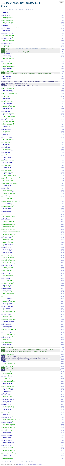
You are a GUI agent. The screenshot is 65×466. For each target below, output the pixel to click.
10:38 (62, 223)
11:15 (62, 239)
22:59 (62, 452)
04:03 (62, 159)
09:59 (62, 213)
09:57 (62, 211)
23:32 (62, 455)
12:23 (62, 262)
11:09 (62, 236)
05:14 (62, 173)
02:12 (62, 114)
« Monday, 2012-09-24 (7, 9)
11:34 (62, 242)
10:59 (62, 232)
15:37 (62, 311)
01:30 (62, 75)
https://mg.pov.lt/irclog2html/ (36, 464)
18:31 (62, 378)
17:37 (62, 342)
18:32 (62, 381)
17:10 (62, 332)
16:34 (62, 326)
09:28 (62, 200)
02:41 (62, 129)
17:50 (62, 345)
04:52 (62, 168)
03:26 (62, 152)
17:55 (62, 349)
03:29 (62, 155)
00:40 (62, 37)
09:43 (62, 206)
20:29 (62, 414)
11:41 (62, 245)
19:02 (62, 394)
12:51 (62, 267)
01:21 (62, 73)
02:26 (62, 123)
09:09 (62, 195)
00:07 (62, 20)
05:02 (62, 172)
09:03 (62, 191)
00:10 (62, 28)
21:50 (62, 435)
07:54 (62, 178)
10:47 (62, 224)
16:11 (62, 319)
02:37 (62, 127)
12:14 (62, 260)
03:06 (62, 141)
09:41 (62, 205)
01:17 (62, 63)
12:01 (62, 250)
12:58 (62, 268)
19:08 (62, 398)
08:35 (62, 190)
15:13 (62, 304)
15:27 (62, 308)
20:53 (62, 421)
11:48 (62, 247)
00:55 (62, 43)
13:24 (62, 272)
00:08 (62, 22)
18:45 (62, 388)
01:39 (62, 85)
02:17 (62, 119)
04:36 (62, 165)
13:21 (62, 270)
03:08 (62, 142)
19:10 (62, 399)
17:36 (62, 341)
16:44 (62, 327)
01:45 (62, 96)
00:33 (62, 35)
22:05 (62, 439)
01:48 (62, 101)
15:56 (62, 316)
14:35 (62, 291)
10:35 (62, 221)
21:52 (62, 437)
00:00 (62, 12)
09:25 (62, 198)
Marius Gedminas (21, 464)
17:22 (62, 336)
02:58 (62, 136)
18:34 (62, 383)
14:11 (62, 282)
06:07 (62, 177)
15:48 (62, 314)
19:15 (62, 402)
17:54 (62, 347)
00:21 (62, 30)
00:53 (62, 41)
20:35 (62, 419)
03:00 (62, 137)
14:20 (62, 288)
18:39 (62, 384)
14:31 (62, 290)
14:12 (62, 285)
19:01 (62, 393)
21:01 (62, 424)
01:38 (62, 81)
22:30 (62, 445)
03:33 (62, 157)
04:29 (62, 160)
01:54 (62, 109)
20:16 (62, 412)
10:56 (62, 227)
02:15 (62, 118)
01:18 (62, 65)
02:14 (62, 116)
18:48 (62, 391)
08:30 (62, 188)
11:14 (62, 237)
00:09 (62, 23)
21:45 (62, 434)
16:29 (62, 324)
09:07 (62, 193)
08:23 (62, 185)
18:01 (62, 352)
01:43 (62, 90)
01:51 (62, 108)
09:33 (62, 201)
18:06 (62, 356)
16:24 (62, 323)
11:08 (62, 234)
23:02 (62, 453)
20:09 (62, 409)
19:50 (62, 404)
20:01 (62, 406)
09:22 (62, 196)
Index (15, 9)
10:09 (62, 216)
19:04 (62, 396)
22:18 (62, 440)
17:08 (62, 331)
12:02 (62, 259)
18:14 (62, 363)
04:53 (62, 170)
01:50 (62, 105)
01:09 (62, 53)
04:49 (62, 167)
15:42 (62, 313)
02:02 (62, 111)
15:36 (62, 309)
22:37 (62, 448)
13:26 (62, 273)
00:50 (62, 38)
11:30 (62, 241)
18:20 (62, 368)
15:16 (62, 306)
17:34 (62, 339)
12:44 (62, 264)
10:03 (62, 214)
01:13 (62, 61)
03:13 (62, 146)
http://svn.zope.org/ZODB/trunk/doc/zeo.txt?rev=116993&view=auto (31, 48)
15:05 (62, 301)
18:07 (62, 360)
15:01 (62, 296)
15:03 (62, 300)
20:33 (62, 417)
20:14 (62, 411)
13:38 (62, 275)
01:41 (62, 88)
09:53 (62, 209)
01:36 (62, 76)
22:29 (62, 443)
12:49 (62, 265)
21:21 (62, 430)
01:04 (62, 46)
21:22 (62, 432)
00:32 (62, 33)
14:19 (62, 286)
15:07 (62, 303)
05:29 (62, 175)
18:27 (62, 375)
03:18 (62, 147)
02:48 (62, 132)
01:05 (62, 49)
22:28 (62, 442)
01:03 (62, 45)
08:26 (62, 186)
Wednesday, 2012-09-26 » (26, 9)
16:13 (62, 321)
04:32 (62, 164)
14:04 (62, 280)
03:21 (62, 150)
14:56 (62, 295)
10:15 (62, 219)
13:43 (62, 278)
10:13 (62, 218)
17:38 (62, 344)
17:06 (62, 329)
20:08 (62, 407)
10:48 (62, 226)
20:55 (62, 422)
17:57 (62, 351)
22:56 (62, 450)
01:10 (62, 58)
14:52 (62, 293)
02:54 (62, 134)
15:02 (62, 298)
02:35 (62, 124)
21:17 (62, 429)
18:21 (62, 371)
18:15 (62, 364)
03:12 (62, 144)
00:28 (62, 32)
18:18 (62, 366)
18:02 (62, 354)
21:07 (62, 427)
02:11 (62, 113)
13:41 (62, 277)
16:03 (62, 318)
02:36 (62, 126)
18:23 (62, 373)
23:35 (62, 457)
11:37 (62, 244)
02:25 (62, 121)
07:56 (62, 182)
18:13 (62, 361)
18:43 (62, 386)
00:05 (62, 19)
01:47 (62, 98)
